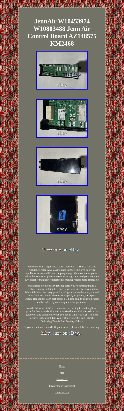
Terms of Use (61, 392)
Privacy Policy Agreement (62, 386)
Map (62, 372)
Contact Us (62, 379)
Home (62, 366)
